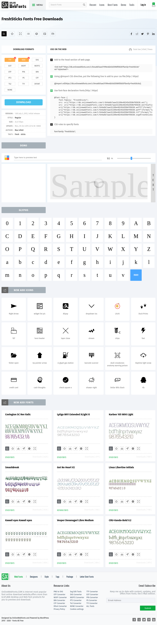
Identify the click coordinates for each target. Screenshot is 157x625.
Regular (18, 118)
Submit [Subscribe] (148, 608)
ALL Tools (90, 606)
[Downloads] (18, 449)
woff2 (37, 66)
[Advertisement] (25, 183)
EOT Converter (92, 594)
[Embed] (29, 449)
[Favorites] (12, 33)
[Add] (4, 33)
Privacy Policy (59, 609)
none (10, 90)
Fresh (17, 134)
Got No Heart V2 (66, 467)
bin (37, 72)
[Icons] (44, 33)
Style (47, 577)
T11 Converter (92, 603)
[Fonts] (52, 33)
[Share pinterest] (148, 34)
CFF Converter (59, 603)
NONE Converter (76, 606)
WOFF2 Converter (77, 597)
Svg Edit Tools (76, 592)
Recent (93, 5)
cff (37, 78)
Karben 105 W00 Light (121, 414)
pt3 (9, 78)
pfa (23, 72)
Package (69, 577)
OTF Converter (59, 594)
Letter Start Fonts (87, 577)
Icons (102, 5)
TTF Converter (92, 592)
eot (9, 66)
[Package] (36, 33)
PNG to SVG (58, 592)
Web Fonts (18, 577)
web (23, 60)
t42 (10, 84)
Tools (131, 5)
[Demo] (20, 33)
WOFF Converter (60, 597)
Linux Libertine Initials (121, 467)
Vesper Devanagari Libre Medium (75, 520)
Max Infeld (19, 130)
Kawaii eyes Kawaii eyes (18, 520)
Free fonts (15, 5)
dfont (37, 84)
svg (37, 60)
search (84, 4)
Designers (34, 577)
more (136, 275)
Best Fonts (113, 5)
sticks (23, 134)
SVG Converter (76, 594)
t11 (23, 84)
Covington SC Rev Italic (18, 414)
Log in (143, 5)
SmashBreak (12, 467)
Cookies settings (77, 609)
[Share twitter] (142, 34)
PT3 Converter (76, 600)
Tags (57, 577)
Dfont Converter (60, 606)
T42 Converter (75, 603)
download (23, 102)
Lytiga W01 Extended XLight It (73, 414)
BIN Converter (59, 600)
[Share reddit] (137, 34)
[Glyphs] (28, 33)
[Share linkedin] (153, 34)
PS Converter (91, 600)
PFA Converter (92, 597)
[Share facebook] (131, 34)
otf (9, 72)
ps (24, 78)
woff (23, 66)
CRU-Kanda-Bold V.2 (120, 520)
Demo (123, 5)
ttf (9, 60)
